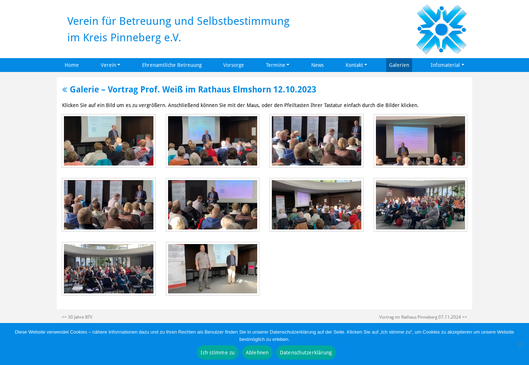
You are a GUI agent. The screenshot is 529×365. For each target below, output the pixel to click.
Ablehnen (257, 352)
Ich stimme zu (218, 352)
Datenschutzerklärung (306, 352)
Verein (108, 64)
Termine (275, 64)
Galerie (80, 89)
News (317, 64)
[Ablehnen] (520, 344)
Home (72, 64)
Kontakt (354, 64)
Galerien (399, 64)
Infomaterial (445, 64)
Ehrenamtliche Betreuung (172, 64)
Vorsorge (233, 64)
